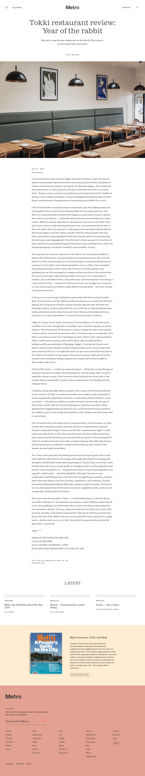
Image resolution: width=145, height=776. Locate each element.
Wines (88, 753)
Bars (34, 745)
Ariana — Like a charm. (108, 604)
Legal (115, 738)
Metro (9, 612)
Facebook (20, 764)
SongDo (56, 240)
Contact (116, 731)
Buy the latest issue (79, 674)
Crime (8, 749)
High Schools (91, 756)
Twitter (28, 764)
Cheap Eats (36, 738)
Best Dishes (90, 738)
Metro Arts (63, 753)
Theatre (62, 742)
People (8, 735)
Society (8, 731)
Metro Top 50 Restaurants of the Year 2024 (24, 606)
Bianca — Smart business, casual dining (67, 606)
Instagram (10, 764)
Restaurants (37, 172)
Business (9, 742)
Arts (61, 731)
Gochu (91, 186)
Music (61, 745)
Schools (9, 738)
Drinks (35, 749)
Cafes (34, 742)
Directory (126, 7)
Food (34, 731)
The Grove (69, 344)
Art (60, 735)
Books (61, 738)
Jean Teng (75, 55)
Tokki (67, 178)
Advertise (116, 735)
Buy (17, 7)
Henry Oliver (57, 612)
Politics (9, 745)
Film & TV (63, 749)
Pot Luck (35, 753)
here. (43, 563)
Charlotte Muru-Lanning (107, 609)
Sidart (78, 344)
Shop (116, 743)
